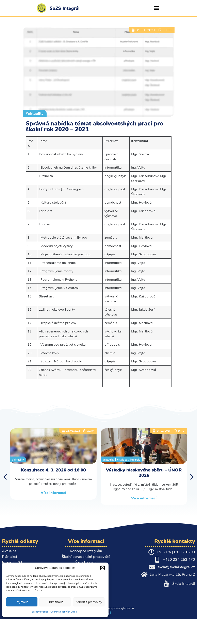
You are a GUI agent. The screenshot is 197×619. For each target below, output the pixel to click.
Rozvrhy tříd (12, 562)
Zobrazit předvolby (89, 602)
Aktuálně (9, 551)
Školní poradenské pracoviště (86, 556)
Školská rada (86, 562)
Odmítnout (55, 602)
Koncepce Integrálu (86, 551)
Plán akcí (9, 556)
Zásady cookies (40, 611)
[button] (102, 568)
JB (110, 613)
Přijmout (22, 602)
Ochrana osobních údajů (63, 611)
